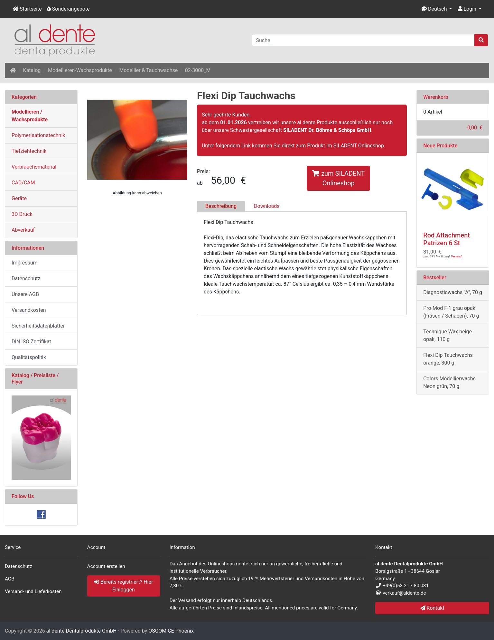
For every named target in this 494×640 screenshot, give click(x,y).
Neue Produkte (440, 146)
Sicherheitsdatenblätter (38, 326)
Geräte (19, 198)
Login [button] (467, 9)
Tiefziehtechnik (29, 151)
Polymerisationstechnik (38, 135)
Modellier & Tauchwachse (148, 70)
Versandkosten (29, 310)
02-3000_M (198, 70)
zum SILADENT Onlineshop (338, 178)
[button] (437, 9)
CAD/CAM (23, 183)
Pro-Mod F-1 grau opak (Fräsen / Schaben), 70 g (451, 312)
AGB (9, 579)
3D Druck (22, 214)
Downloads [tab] (266, 206)
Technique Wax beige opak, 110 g (447, 335)
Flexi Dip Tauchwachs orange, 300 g (448, 359)
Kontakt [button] (432, 608)
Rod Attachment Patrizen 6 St (446, 239)
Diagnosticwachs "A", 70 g (452, 292)
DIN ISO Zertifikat (31, 342)
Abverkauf (23, 230)
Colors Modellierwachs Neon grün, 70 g (449, 382)
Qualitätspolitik (29, 357)
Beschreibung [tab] (221, 206)
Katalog (32, 70)
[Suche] (363, 40)
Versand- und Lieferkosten (33, 591)
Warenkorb (435, 97)
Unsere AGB (25, 294)
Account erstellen (106, 566)
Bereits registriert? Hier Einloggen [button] (123, 586)
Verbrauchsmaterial (34, 167)
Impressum (25, 263)
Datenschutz (26, 278)
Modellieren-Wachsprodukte (80, 70)
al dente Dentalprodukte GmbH (81, 631)
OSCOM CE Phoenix (171, 631)
